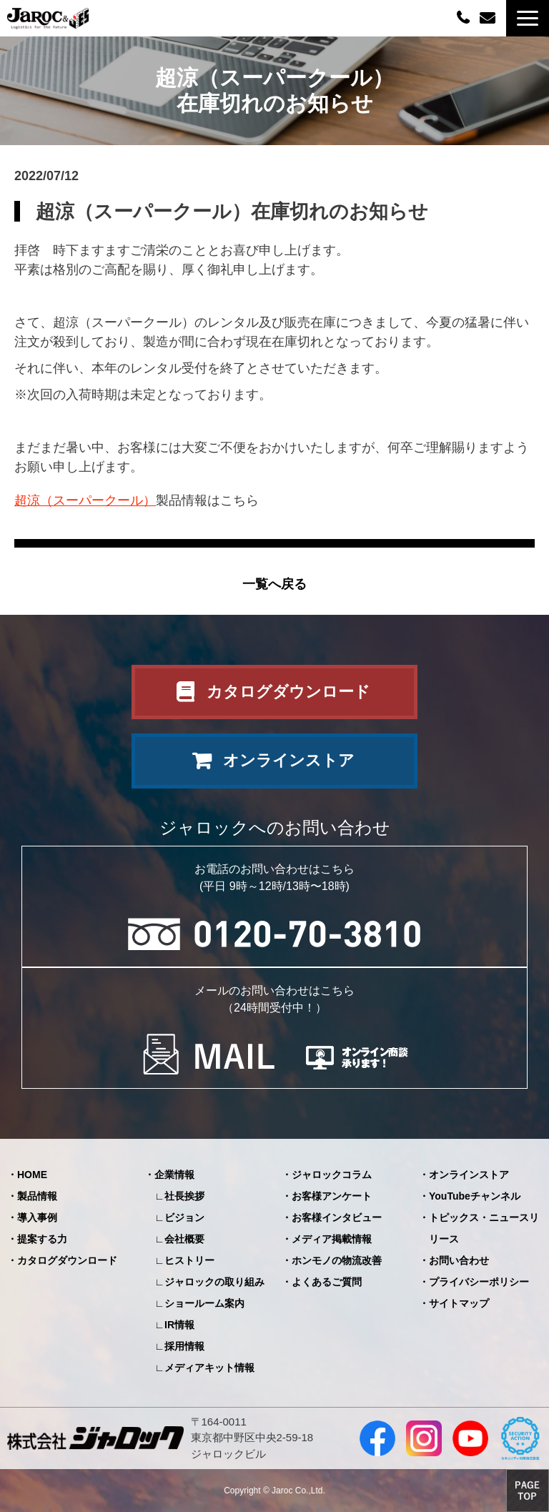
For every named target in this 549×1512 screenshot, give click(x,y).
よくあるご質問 (327, 1282)
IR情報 (179, 1324)
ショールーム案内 (204, 1303)
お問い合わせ (489, 18)
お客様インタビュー (337, 1217)
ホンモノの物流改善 (337, 1260)
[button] (527, 18)
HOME (32, 1174)
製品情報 (37, 1196)
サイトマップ (459, 1303)
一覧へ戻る (274, 584)
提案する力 (42, 1239)
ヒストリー (189, 1260)
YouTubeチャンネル (474, 1196)
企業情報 (174, 1174)
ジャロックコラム (332, 1174)
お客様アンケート (332, 1196)
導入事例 (37, 1217)
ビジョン (184, 1217)
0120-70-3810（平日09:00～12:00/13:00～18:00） (464, 16)
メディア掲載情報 (332, 1239)
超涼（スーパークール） (85, 500)
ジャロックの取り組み (214, 1282)
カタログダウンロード (288, 692)
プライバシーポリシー (479, 1282)
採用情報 (184, 1346)
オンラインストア (289, 760)
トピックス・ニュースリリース (484, 1228)
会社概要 (184, 1239)
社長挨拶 (184, 1196)
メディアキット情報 (209, 1367)
